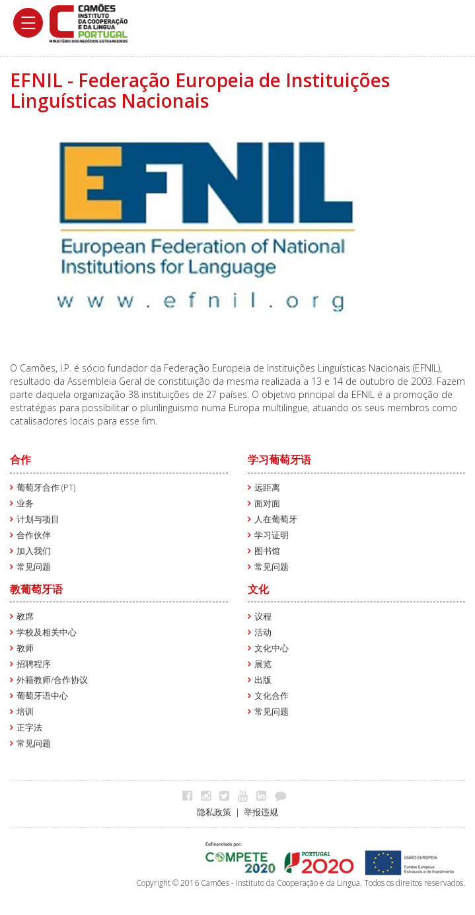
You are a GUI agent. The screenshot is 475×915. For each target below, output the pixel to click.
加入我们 (34, 551)
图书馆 (267, 551)
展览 (263, 664)
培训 (25, 711)
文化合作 (271, 695)
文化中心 (271, 648)
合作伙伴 (34, 535)
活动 (263, 632)
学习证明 (271, 535)
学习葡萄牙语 (279, 459)
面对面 (267, 503)
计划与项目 (38, 519)
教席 (25, 616)
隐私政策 (214, 812)
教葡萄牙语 (36, 589)
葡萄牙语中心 (42, 695)
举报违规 (261, 812)
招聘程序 (34, 664)
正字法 (29, 727)
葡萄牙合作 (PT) (46, 487)
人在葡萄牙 (275, 519)
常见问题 (34, 567)
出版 (263, 680)
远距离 (267, 487)
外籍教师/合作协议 (52, 680)
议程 (263, 616)
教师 (25, 648)
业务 (25, 503)
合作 (20, 459)
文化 (258, 589)
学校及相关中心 (47, 632)
